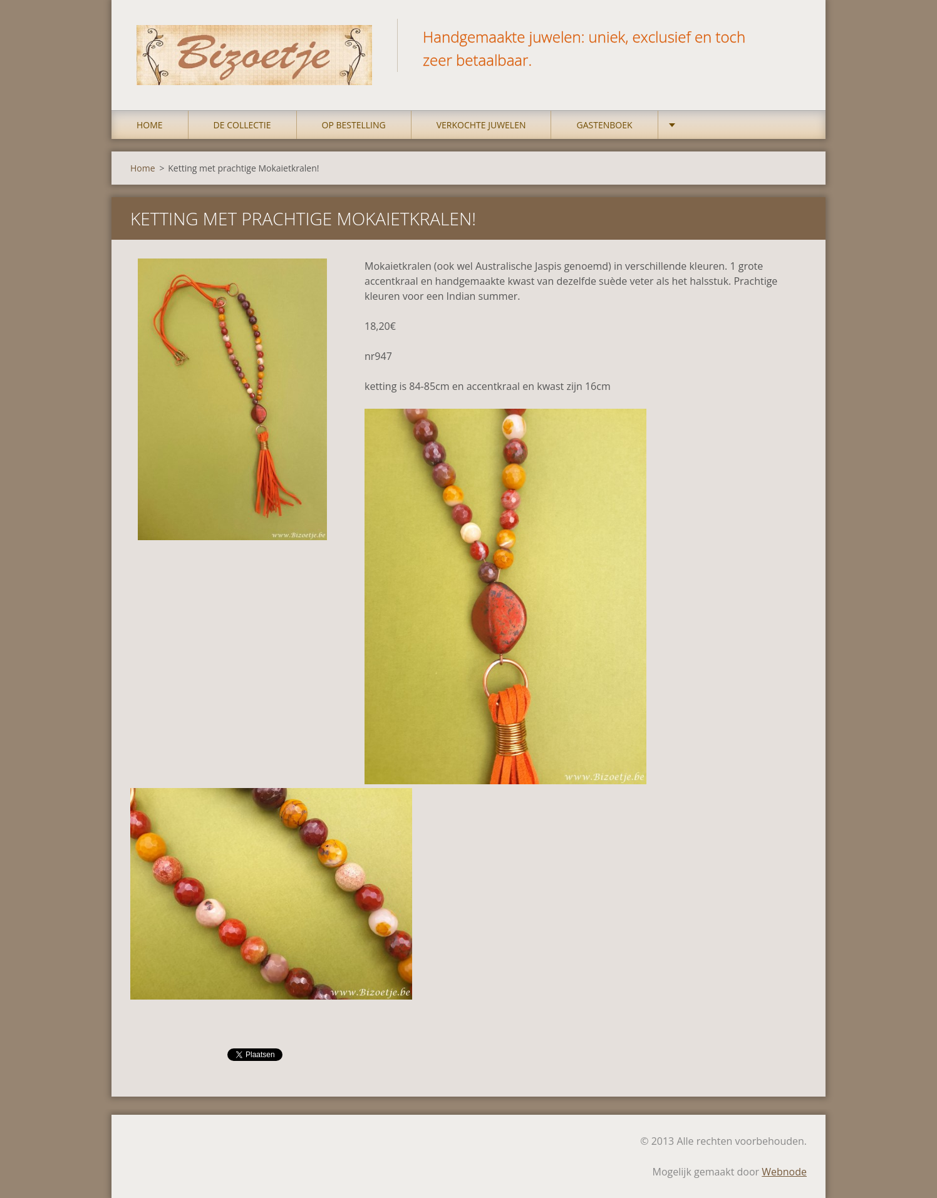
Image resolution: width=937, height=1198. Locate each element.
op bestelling (354, 125)
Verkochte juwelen (481, 125)
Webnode (784, 1172)
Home (150, 125)
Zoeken (792, 36)
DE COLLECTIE (242, 125)
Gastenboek (604, 125)
